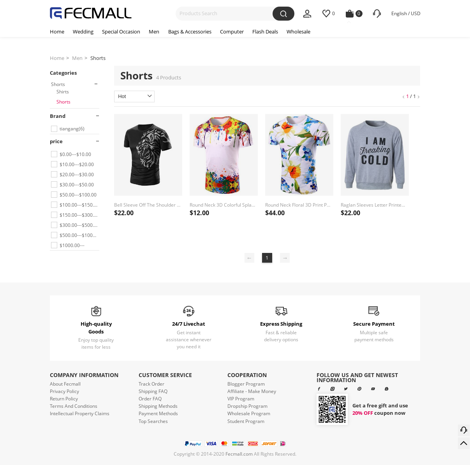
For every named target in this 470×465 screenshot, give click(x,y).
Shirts (62, 91)
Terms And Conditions (73, 406)
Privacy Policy (64, 391)
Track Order (151, 384)
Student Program (245, 421)
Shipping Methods (158, 406)
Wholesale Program (248, 413)
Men (77, 57)
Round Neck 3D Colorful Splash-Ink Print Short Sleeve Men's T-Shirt (223, 205)
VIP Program (240, 398)
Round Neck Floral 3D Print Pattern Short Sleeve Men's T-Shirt (298, 205)
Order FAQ (150, 398)
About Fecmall (65, 384)
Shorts (98, 57)
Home (57, 57)
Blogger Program (246, 384)
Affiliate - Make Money (251, 391)
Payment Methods (158, 413)
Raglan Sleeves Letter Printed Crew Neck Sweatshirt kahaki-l (374, 205)
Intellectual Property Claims (79, 413)
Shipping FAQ (153, 391)
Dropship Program (247, 406)
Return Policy (64, 398)
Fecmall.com (239, 454)
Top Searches (153, 421)
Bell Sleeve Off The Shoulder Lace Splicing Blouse (147, 205)
